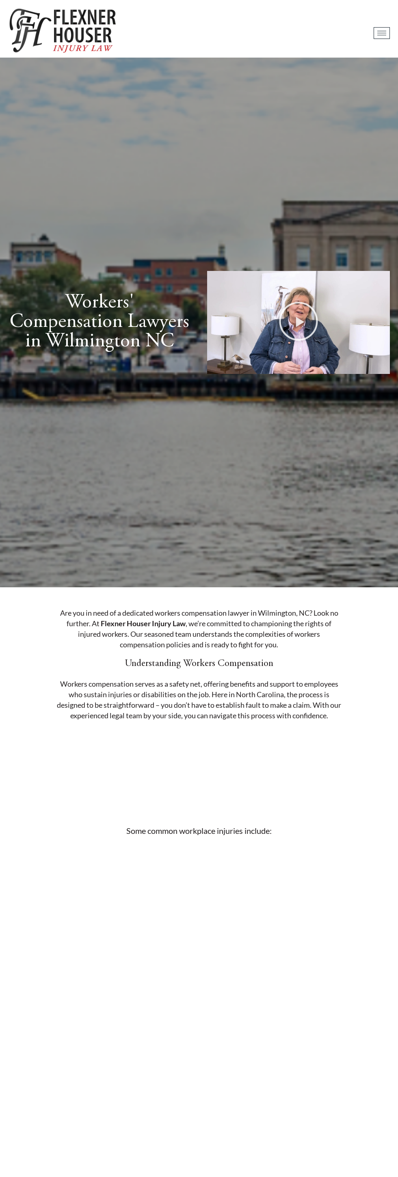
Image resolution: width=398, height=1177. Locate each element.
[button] (298, 322)
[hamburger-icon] (382, 33)
